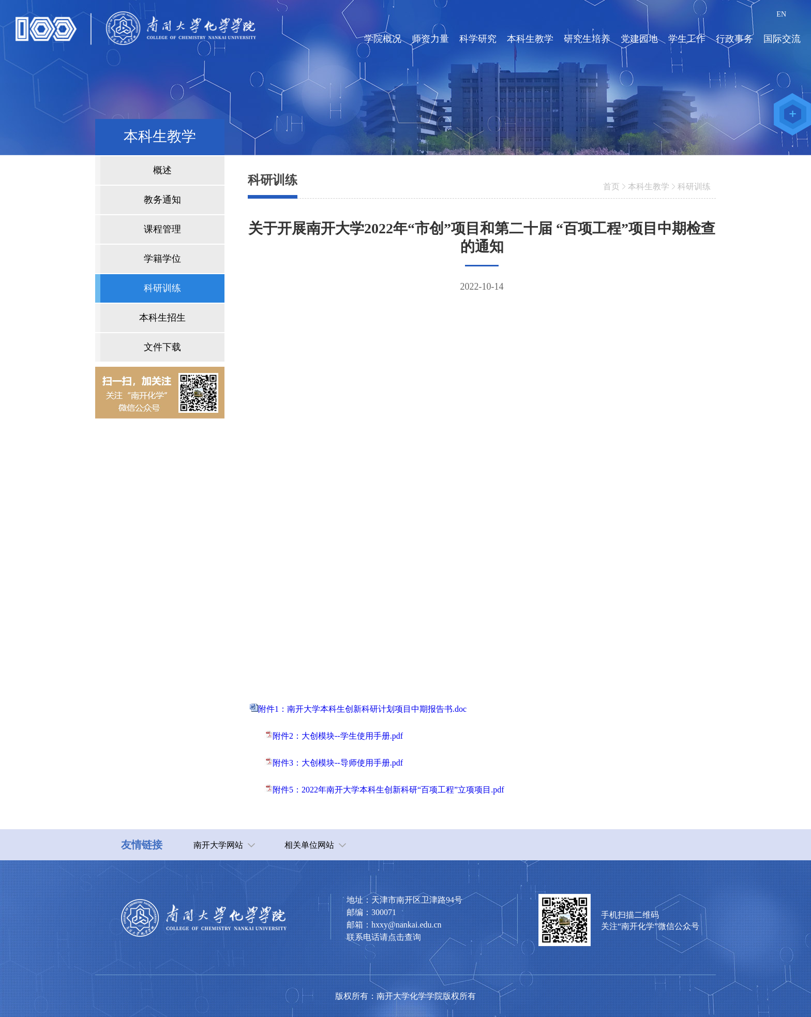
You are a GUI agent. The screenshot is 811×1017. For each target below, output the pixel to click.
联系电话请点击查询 (384, 937)
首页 (611, 186)
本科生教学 (648, 186)
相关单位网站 (309, 845)
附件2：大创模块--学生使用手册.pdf (338, 735)
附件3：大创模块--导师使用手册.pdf (338, 762)
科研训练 (694, 186)
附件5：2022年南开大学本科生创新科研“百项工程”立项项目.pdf (388, 789)
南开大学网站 (218, 845)
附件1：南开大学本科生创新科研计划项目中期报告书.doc (362, 709)
